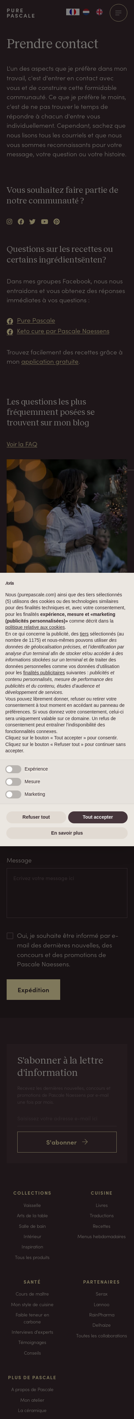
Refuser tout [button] (36, 817)
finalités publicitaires (44, 672)
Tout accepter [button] (98, 817)
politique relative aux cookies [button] (35, 627)
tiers (84, 633)
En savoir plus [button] (67, 833)
